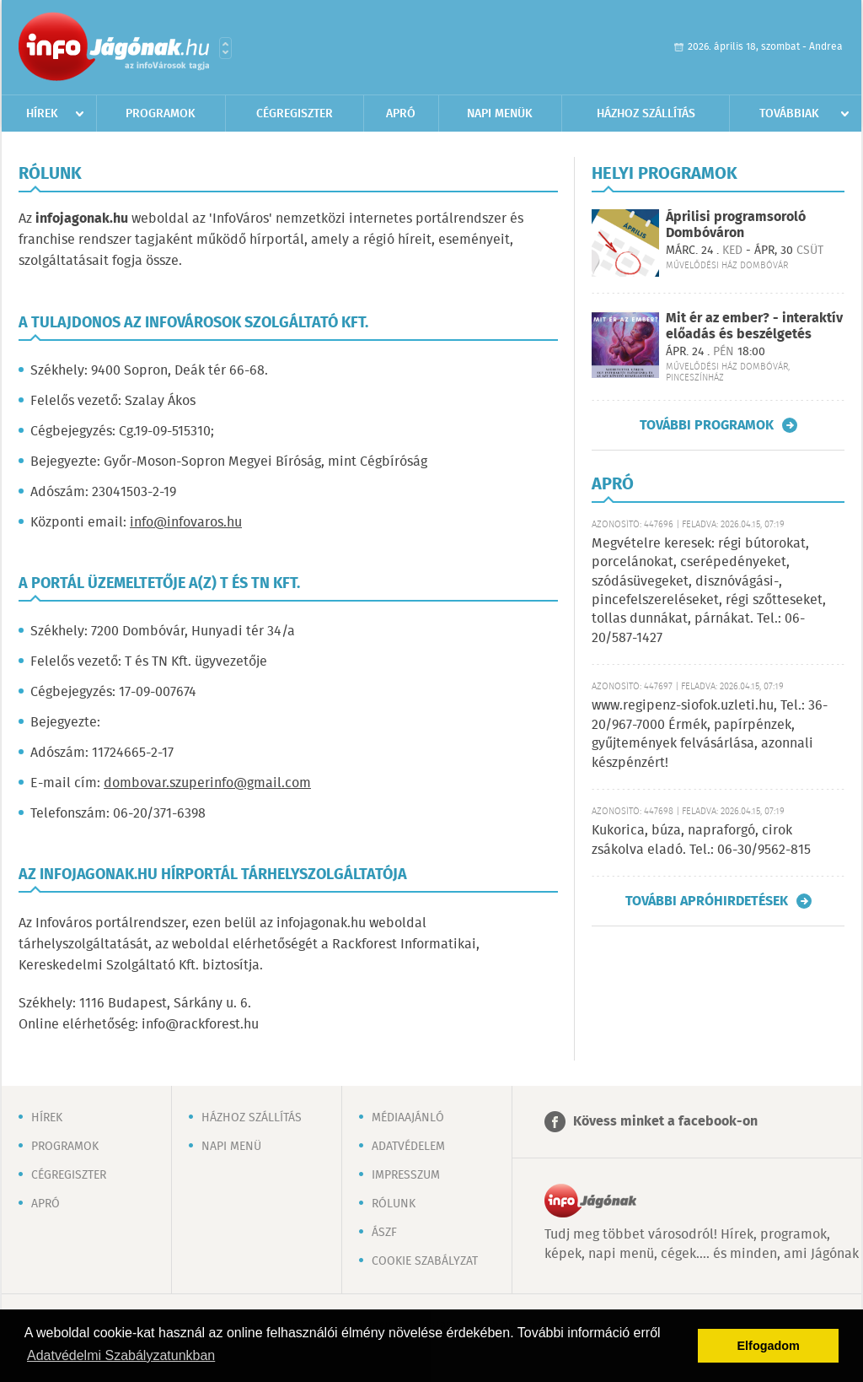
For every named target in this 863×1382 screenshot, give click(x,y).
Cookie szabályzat (425, 1261)
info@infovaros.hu (186, 522)
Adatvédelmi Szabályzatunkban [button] (121, 1355)
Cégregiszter (294, 114)
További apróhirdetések (706, 901)
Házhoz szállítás (646, 114)
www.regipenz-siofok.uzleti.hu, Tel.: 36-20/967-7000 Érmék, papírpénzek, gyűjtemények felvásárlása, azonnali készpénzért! (710, 734)
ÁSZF (384, 1232)
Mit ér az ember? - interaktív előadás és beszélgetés (754, 326)
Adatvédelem (408, 1146)
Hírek (42, 114)
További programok (707, 425)
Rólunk (393, 1204)
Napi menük (500, 114)
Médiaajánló (408, 1118)
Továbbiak (789, 114)
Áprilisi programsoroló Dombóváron (736, 225)
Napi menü (231, 1146)
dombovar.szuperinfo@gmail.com (207, 783)
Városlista (225, 48)
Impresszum (406, 1175)
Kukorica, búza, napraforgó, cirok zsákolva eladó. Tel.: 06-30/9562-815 (701, 840)
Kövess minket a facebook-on (665, 1121)
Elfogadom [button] (768, 1345)
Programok (161, 114)
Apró (400, 114)
